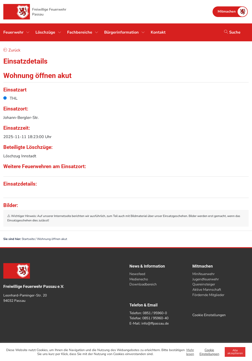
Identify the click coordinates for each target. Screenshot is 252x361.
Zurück (11, 50)
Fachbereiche (79, 32)
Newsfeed (137, 274)
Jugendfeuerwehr (205, 279)
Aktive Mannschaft (206, 289)
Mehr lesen (190, 352)
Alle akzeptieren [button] (235, 351)
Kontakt (158, 32)
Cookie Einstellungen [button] (209, 315)
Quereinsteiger (203, 284)
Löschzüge (45, 32)
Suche (232, 32)
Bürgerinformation (121, 32)
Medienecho (138, 279)
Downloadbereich (143, 284)
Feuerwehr (13, 32)
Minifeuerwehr (203, 274)
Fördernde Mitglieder (208, 295)
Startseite (28, 239)
